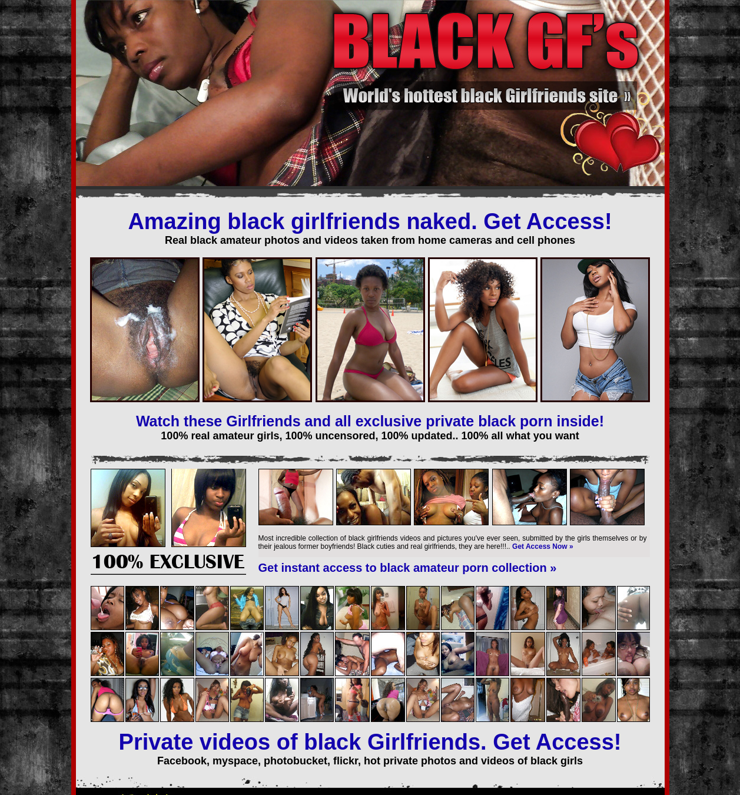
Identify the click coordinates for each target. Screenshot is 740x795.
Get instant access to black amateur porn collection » (407, 567)
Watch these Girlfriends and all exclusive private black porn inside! (370, 421)
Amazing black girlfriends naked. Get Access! (370, 221)
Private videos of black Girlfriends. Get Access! (370, 742)
